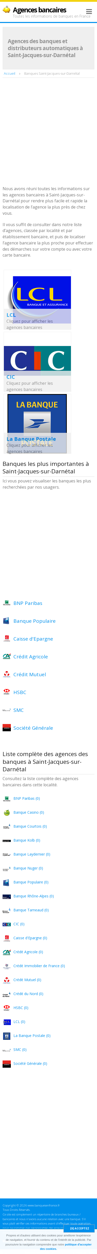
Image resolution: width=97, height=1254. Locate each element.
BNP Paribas (27, 603)
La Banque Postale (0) (32, 1035)
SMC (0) (20, 1049)
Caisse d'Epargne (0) (30, 937)
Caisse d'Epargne (33, 638)
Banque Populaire (34, 621)
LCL (11, 314)
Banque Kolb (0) (26, 840)
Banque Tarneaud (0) (31, 909)
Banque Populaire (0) (30, 882)
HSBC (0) (20, 1007)
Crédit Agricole (30, 656)
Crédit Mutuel (29, 674)
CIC (10, 376)
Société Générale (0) (30, 1063)
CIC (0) (19, 923)
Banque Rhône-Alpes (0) (33, 896)
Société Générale (33, 728)
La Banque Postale (31, 438)
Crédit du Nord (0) (28, 993)
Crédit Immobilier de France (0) (39, 965)
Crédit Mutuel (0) (27, 979)
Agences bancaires (39, 9)
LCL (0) (19, 1021)
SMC (18, 710)
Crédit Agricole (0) (28, 951)
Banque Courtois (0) (30, 826)
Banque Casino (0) (28, 812)
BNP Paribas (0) (26, 798)
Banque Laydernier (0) (31, 854)
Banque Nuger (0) (28, 868)
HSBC (19, 692)
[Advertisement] (48, 132)
